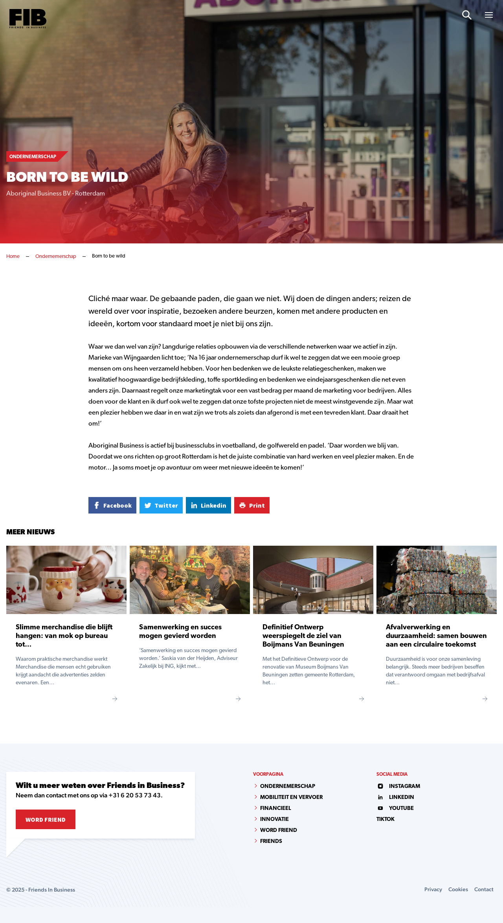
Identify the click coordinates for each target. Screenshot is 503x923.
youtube (395, 809)
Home (13, 256)
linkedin (395, 798)
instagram (398, 787)
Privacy (433, 889)
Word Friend (46, 819)
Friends (271, 841)
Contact (484, 889)
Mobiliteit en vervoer (291, 798)
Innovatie (274, 819)
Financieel (275, 809)
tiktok (385, 819)
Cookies (458, 889)
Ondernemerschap (55, 256)
